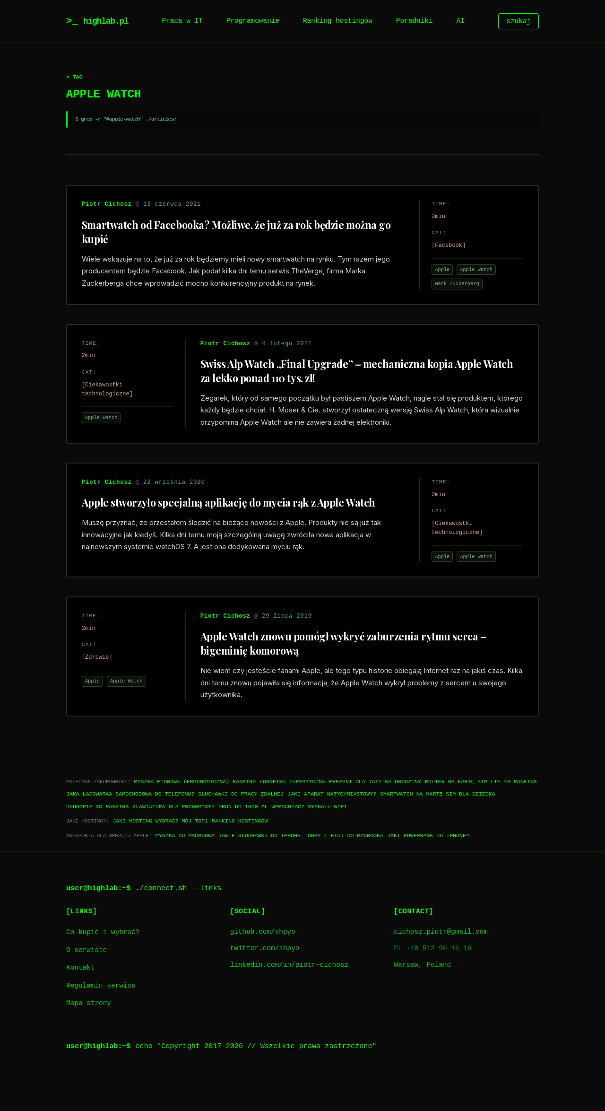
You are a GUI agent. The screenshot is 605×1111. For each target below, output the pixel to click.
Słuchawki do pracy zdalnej (241, 833)
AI (461, 21)
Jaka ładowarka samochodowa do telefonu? (130, 833)
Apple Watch (472, 274)
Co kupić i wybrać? (102, 971)
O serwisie (86, 989)
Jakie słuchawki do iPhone (259, 874)
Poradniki (414, 21)
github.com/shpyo (262, 971)
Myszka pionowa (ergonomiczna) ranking (195, 820)
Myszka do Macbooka (185, 874)
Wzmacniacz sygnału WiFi (309, 845)
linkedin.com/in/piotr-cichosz (289, 1004)
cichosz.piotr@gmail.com (441, 971)
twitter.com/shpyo (265, 988)
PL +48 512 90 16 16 (432, 988)
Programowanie (252, 21)
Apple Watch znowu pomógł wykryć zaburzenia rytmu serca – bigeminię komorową (362, 678)
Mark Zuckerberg (453, 288)
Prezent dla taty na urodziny (375, 820)
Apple (438, 274)
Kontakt (80, 1007)
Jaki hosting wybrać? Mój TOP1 (160, 860)
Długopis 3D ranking (97, 845)
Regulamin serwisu (101, 1025)
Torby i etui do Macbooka (343, 874)
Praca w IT (182, 21)
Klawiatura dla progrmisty (173, 845)
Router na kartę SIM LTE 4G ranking (481, 820)
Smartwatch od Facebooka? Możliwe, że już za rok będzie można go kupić (232, 235)
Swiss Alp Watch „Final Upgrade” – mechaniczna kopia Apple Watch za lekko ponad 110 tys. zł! (349, 383)
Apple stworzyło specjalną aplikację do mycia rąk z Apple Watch (232, 530)
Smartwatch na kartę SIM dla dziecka (437, 833)
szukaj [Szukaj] (518, 21)
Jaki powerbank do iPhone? (428, 874)
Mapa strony (88, 1043)
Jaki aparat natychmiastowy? (331, 833)
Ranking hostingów (337, 21)
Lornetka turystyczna (292, 820)
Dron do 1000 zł (243, 845)
